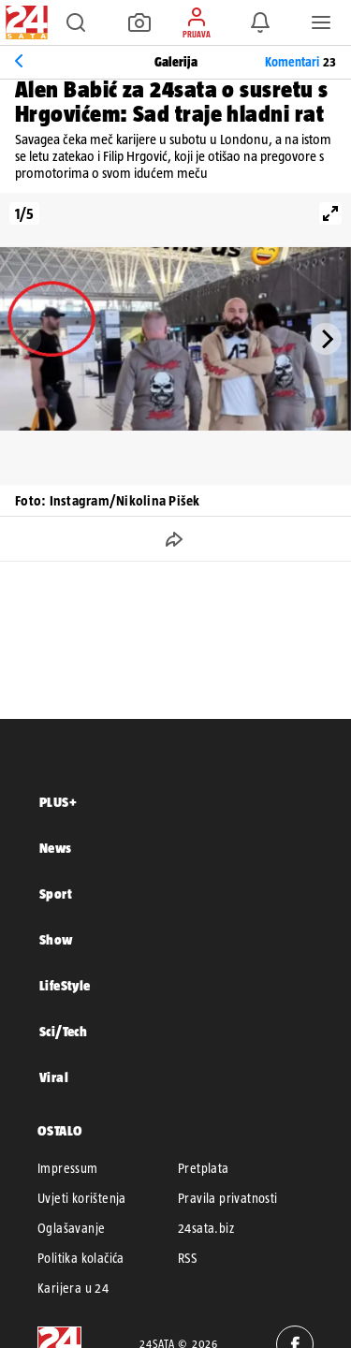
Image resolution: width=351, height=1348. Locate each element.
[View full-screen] (330, 213)
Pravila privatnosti (228, 1198)
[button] (76, 22)
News (55, 848)
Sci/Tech (63, 1031)
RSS (187, 1258)
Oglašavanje (71, 1228)
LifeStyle (65, 985)
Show (56, 939)
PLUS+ (58, 802)
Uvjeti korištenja (81, 1198)
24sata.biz (206, 1228)
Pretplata (203, 1168)
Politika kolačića (80, 1258)
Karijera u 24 (73, 1288)
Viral (53, 1077)
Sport (55, 893)
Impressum (67, 1168)
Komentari (300, 61)
